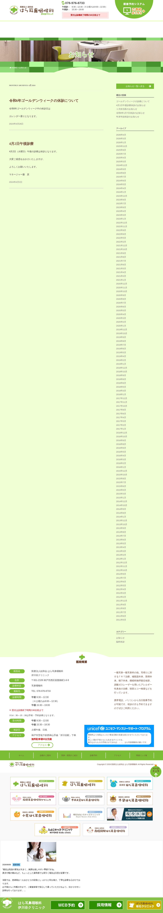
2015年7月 (121, 482)
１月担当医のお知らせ (126, 109)
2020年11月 (121, 288)
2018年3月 (121, 391)
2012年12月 (121, 563)
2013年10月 (121, 524)
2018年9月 (121, 375)
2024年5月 (121, 184)
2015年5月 (121, 490)
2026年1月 (121, 143)
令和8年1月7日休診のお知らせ (130, 113)
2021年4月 (121, 272)
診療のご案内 (44, 30)
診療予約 (94, 30)
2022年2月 (121, 242)
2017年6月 (121, 414)
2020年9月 (121, 295)
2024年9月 (121, 169)
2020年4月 (121, 314)
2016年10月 (121, 437)
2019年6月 (121, 349)
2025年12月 (121, 146)
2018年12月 (121, 368)
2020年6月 (121, 307)
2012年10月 (121, 570)
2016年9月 (121, 440)
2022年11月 (121, 226)
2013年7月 (121, 536)
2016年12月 (121, 433)
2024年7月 (121, 177)
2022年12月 (121, 223)
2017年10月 (121, 406)
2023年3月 (121, 215)
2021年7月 (121, 261)
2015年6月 (121, 486)
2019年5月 (121, 353)
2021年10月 (121, 249)
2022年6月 (121, 234)
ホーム (18, 30)
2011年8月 (121, 608)
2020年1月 (121, 326)
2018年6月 (121, 383)
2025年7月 (121, 154)
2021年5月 (121, 269)
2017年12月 (121, 398)
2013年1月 (121, 559)
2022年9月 (121, 230)
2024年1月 (121, 192)
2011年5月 (121, 620)
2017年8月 (121, 410)
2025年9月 (121, 150)
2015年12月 (121, 471)
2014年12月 (121, 501)
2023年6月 (121, 207)
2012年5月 (121, 586)
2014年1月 (121, 517)
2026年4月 (121, 135)
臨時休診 (120, 642)
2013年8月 (121, 532)
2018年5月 (121, 387)
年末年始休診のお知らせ (127, 117)
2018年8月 (121, 379)
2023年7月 (121, 204)
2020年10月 (121, 291)
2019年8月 (121, 341)
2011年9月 (121, 605)
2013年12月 (121, 521)
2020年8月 (121, 299)
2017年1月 (121, 429)
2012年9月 (121, 574)
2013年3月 (121, 551)
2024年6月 (121, 181)
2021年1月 (121, 280)
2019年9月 (121, 337)
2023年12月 (121, 196)
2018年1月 (121, 395)
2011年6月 (121, 616)
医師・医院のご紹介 (69, 30)
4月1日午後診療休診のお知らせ (131, 105)
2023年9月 (121, 200)
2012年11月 (121, 566)
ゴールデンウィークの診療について (133, 101)
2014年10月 (121, 505)
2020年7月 (121, 303)
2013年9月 (121, 528)
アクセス (120, 30)
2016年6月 (121, 448)
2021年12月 (121, 246)
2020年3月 (121, 318)
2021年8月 (121, 257)
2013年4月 (121, 547)
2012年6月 (121, 582)
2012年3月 (121, 593)
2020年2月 (121, 322)
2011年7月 (121, 612)
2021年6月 (121, 265)
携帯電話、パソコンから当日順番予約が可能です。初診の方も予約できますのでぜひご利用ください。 (133, 703)
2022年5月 (121, 238)
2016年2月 (121, 463)
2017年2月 (121, 425)
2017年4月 (121, 417)
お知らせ (120, 638)
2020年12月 (121, 284)
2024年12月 (121, 165)
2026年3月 (121, 139)
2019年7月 (121, 345)
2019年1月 (121, 364)
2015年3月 (121, 494)
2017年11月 (121, 402)
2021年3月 (121, 276)
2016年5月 (121, 452)
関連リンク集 (145, 30)
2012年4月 (121, 589)
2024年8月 (121, 173)
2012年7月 (121, 578)
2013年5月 (121, 544)
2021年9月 (121, 253)
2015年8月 (121, 479)
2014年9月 (121, 509)
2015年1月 (121, 498)
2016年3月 (121, 460)
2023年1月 (121, 219)
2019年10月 (121, 333)
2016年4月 (121, 456)
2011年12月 (121, 601)
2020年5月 (121, 310)
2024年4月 (121, 188)
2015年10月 (121, 475)
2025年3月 (121, 162)
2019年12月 (121, 330)
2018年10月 (121, 372)
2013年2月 (121, 555)
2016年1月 (121, 467)
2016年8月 (121, 444)
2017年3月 (121, 421)
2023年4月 (121, 211)
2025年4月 (121, 158)
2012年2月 (121, 597)
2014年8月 (121, 513)
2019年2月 (121, 360)
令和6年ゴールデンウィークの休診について (44, 101)
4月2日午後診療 (21, 144)
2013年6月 (121, 540)
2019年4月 (121, 356)
